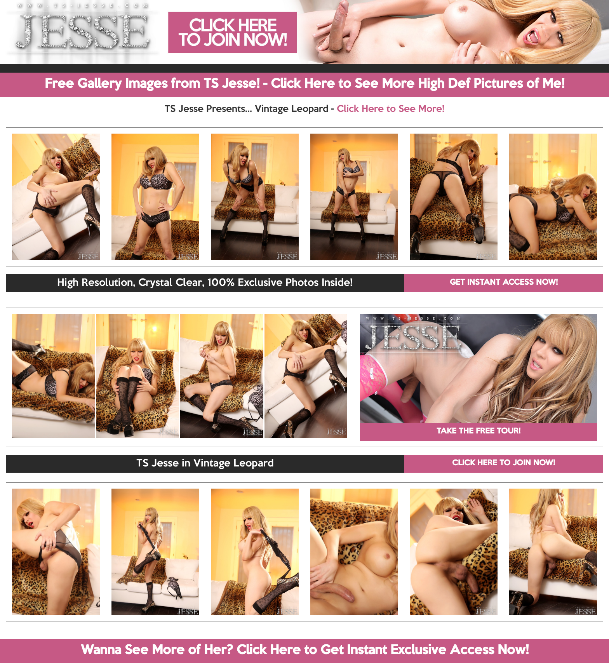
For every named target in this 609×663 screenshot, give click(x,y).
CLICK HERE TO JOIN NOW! (503, 463)
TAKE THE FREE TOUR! (478, 431)
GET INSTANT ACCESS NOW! (504, 282)
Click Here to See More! (390, 109)
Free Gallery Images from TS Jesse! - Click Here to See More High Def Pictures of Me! (304, 84)
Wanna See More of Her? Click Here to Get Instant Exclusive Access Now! (305, 650)
